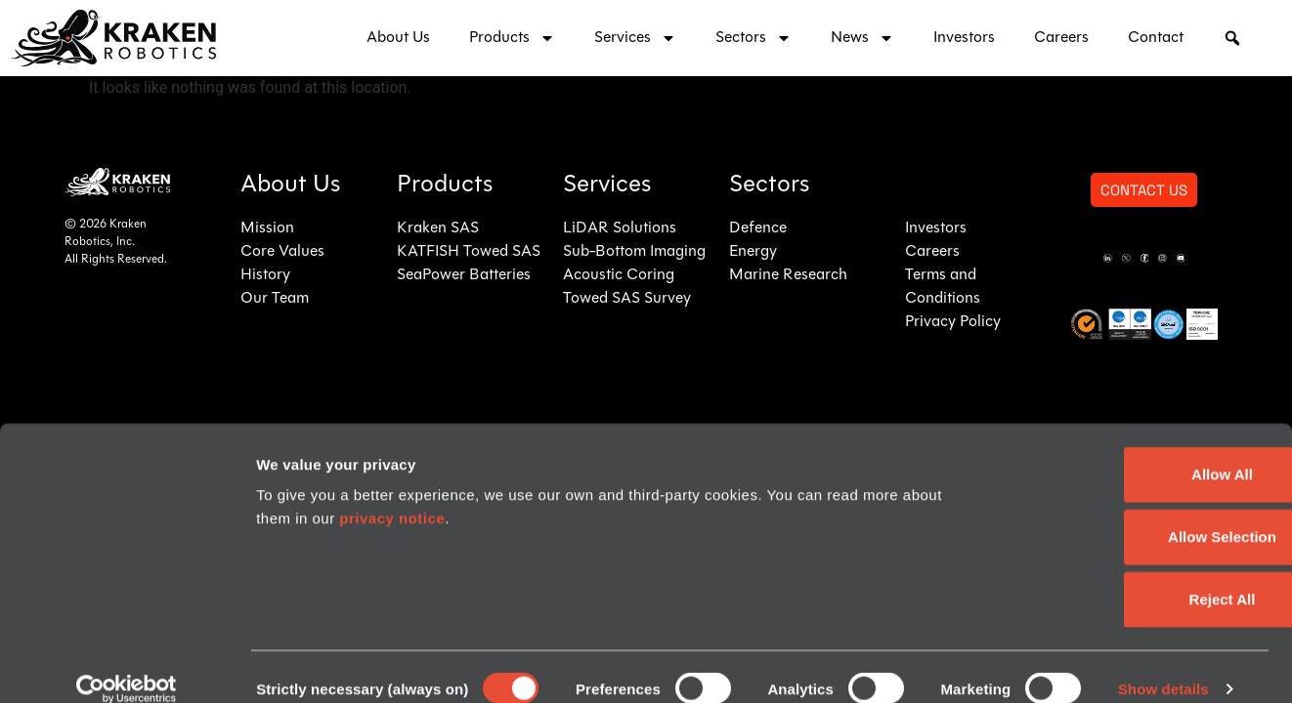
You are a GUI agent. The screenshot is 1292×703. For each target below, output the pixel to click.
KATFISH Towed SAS (468, 252)
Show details (1163, 664)
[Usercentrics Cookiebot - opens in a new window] (126, 665)
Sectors (753, 38)
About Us (398, 38)
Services (635, 38)
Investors (964, 38)
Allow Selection (1129, 512)
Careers (1061, 38)
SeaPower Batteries (464, 275)
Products (512, 38)
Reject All (1129, 574)
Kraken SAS (438, 228)
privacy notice (392, 493)
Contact (1156, 38)
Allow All (1129, 449)
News (862, 38)
